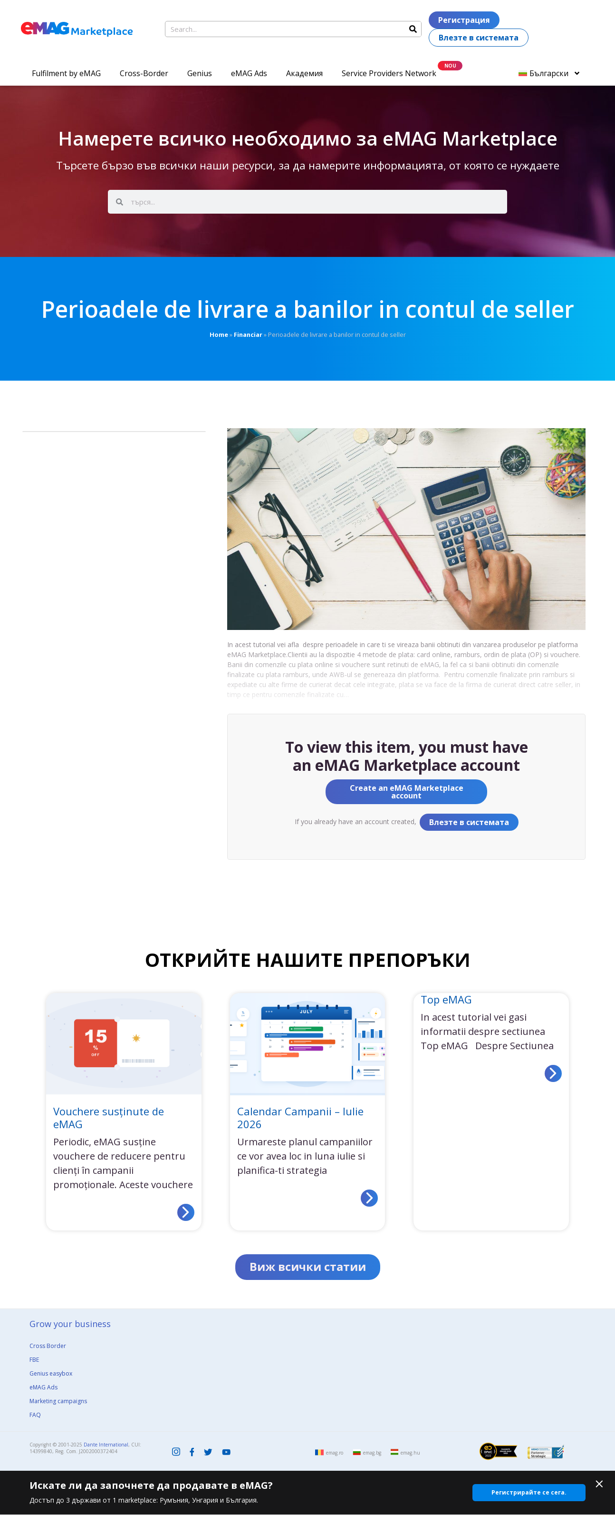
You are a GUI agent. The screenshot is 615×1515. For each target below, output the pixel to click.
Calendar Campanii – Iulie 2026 (300, 1117)
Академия (304, 73)
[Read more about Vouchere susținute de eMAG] (185, 1212)
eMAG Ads (249, 73)
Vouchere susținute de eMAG (108, 1117)
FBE (34, 1360)
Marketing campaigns (58, 1401)
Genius (199, 73)
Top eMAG (446, 999)
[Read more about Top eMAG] (553, 1073)
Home (219, 334)
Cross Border (47, 1346)
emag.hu (410, 1453)
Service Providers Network (389, 73)
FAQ (35, 1415)
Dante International (106, 1445)
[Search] (413, 29)
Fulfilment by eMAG (66, 73)
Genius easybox (50, 1374)
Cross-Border (144, 73)
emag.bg (372, 1453)
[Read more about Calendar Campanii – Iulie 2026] (369, 1198)
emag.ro (334, 1453)
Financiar (248, 334)
